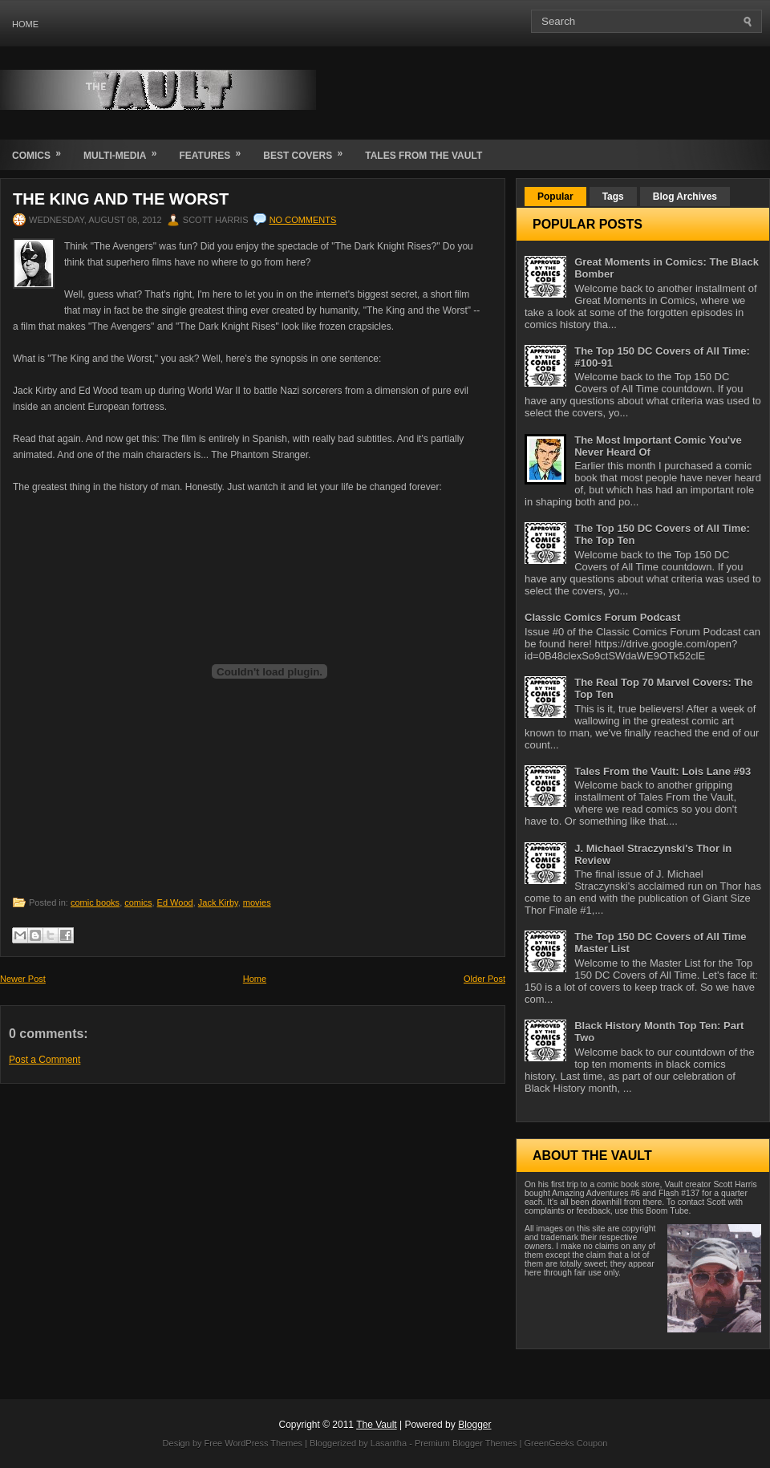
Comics (41, 150)
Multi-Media (125, 150)
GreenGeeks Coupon (565, 1443)
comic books (95, 902)
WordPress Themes (263, 1443)
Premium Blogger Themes (466, 1443)
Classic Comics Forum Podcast (602, 617)
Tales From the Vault (423, 155)
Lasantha (389, 1443)
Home (25, 24)
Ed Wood (175, 902)
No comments (303, 220)
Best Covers (308, 150)
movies (257, 902)
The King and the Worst (121, 199)
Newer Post (23, 978)
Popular (555, 196)
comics (138, 902)
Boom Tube (667, 1210)
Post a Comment (44, 1059)
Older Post (484, 978)
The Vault (376, 1424)
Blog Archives (685, 196)
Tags (613, 196)
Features (215, 150)
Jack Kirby (218, 902)
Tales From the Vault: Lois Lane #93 (662, 771)
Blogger (474, 1424)
